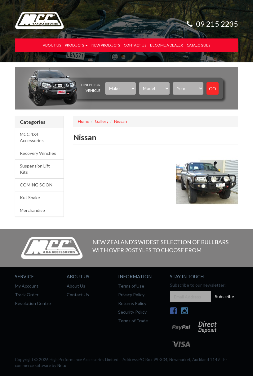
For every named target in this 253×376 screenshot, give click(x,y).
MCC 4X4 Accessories (32, 137)
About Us (52, 45)
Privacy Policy (131, 294)
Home (83, 121)
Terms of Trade (133, 320)
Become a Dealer (166, 45)
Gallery (102, 121)
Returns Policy (132, 303)
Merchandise (32, 210)
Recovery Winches (38, 153)
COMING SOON (36, 184)
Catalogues (198, 45)
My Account (26, 286)
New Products (105, 45)
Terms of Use (131, 286)
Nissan (120, 121)
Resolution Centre (33, 303)
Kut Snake (30, 197)
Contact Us (135, 45)
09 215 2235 (211, 23)
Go (212, 88)
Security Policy (132, 312)
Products (76, 45)
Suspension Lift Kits (35, 169)
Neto (61, 365)
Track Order (26, 294)
